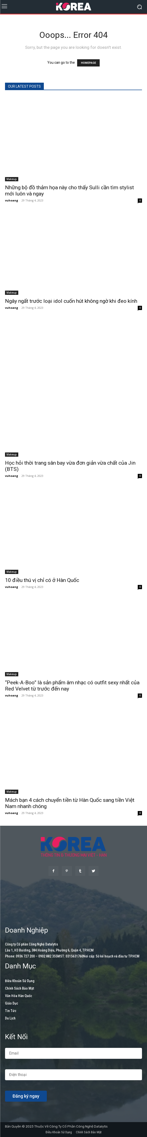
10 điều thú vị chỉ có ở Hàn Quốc (42, 580)
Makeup (12, 179)
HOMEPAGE (88, 62)
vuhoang (11, 200)
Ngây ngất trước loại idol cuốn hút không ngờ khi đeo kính (71, 301)
